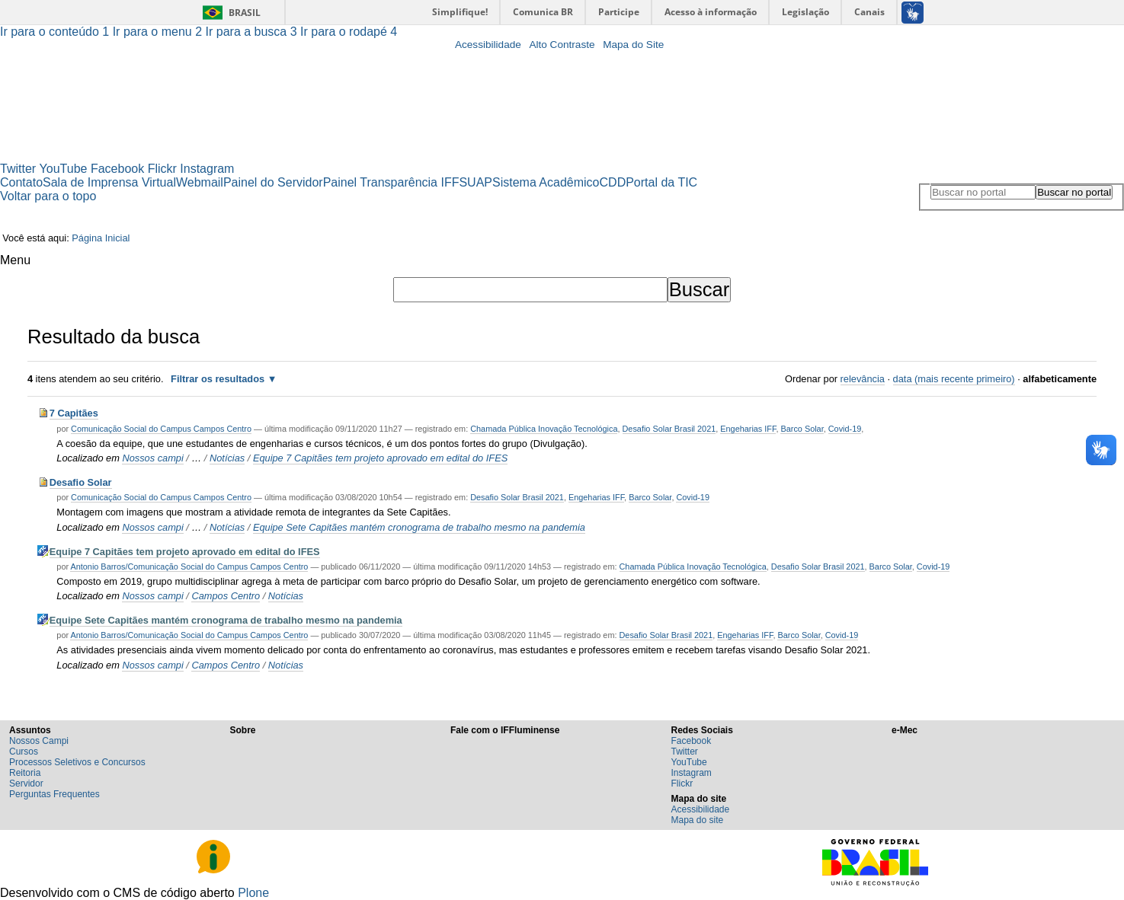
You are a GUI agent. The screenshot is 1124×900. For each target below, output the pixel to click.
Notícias (227, 458)
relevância (863, 379)
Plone (253, 892)
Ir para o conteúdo (56, 31)
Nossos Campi (39, 741)
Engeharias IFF (748, 428)
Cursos (23, 751)
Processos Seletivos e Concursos (77, 762)
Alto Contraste (561, 44)
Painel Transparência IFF (391, 182)
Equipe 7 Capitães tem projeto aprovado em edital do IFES (380, 458)
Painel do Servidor (273, 182)
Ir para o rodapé (348, 31)
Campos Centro (225, 596)
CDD (613, 182)
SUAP (475, 182)
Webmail (199, 182)
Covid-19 (845, 428)
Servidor (26, 783)
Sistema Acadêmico (546, 182)
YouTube (64, 168)
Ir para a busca (253, 31)
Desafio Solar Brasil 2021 (669, 428)
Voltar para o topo (48, 196)
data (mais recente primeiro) (954, 379)
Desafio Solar (81, 482)
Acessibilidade (488, 44)
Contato (21, 182)
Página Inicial (101, 238)
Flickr (162, 168)
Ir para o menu (159, 31)
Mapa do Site (633, 44)
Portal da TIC (661, 182)
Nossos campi (152, 458)
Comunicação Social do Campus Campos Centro (161, 428)
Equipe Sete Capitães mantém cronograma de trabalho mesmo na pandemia (419, 527)
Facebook (117, 168)
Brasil (245, 12)
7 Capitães (74, 413)
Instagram (207, 168)
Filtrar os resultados (217, 379)
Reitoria (24, 773)
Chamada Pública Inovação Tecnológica (543, 428)
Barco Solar (801, 428)
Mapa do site (697, 820)
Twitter (18, 168)
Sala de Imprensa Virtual (109, 182)
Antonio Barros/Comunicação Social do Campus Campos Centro (189, 566)
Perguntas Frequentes (54, 794)
